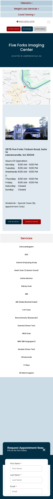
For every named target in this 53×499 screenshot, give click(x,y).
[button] (49, 22)
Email (13, 486)
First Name (15, 463)
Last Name (15, 475)
